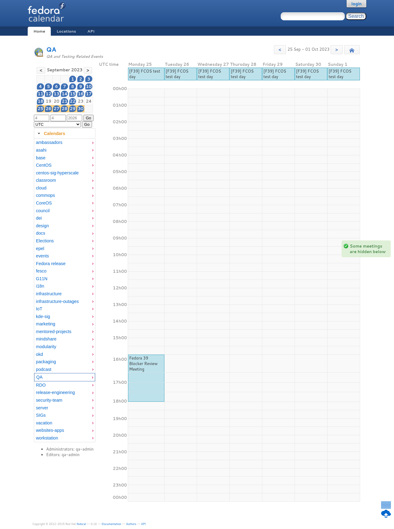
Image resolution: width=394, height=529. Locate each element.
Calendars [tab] (50, 133)
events (42, 255)
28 (64, 108)
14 (64, 94)
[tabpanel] (64, 290)
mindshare (46, 338)
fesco (41, 270)
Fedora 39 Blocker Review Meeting (143, 363)
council (43, 210)
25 (40, 108)
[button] (280, 49)
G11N (41, 278)
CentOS (44, 165)
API (90, 31)
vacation (44, 422)
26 (48, 108)
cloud (41, 187)
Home (39, 31)
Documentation (111, 524)
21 (64, 101)
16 (81, 94)
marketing (45, 323)
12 (48, 94)
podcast (43, 369)
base (41, 157)
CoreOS (44, 203)
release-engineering (55, 392)
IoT (39, 308)
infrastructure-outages (57, 301)
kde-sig (43, 316)
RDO (41, 385)
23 (81, 101)
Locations (66, 31)
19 (48, 101)
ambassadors (49, 142)
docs (40, 233)
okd (39, 354)
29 (73, 108)
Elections (45, 240)
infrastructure (49, 293)
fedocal (81, 524)
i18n (40, 286)
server (42, 407)
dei (39, 218)
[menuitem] (64, 142)
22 (73, 101)
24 (89, 101)
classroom (46, 180)
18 (40, 101)
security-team (49, 400)
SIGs (41, 415)
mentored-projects (53, 331)
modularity (46, 346)
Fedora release (51, 263)
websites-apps (50, 430)
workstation (47, 438)
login (356, 3)
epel (40, 248)
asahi (41, 150)
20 (56, 101)
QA (51, 49)
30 (81, 108)
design (42, 225)
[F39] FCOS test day (144, 73)
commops (45, 195)
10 (89, 86)
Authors (131, 524)
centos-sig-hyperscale (57, 172)
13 (56, 94)
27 (56, 108)
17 (89, 94)
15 (73, 94)
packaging (46, 361)
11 (40, 94)
